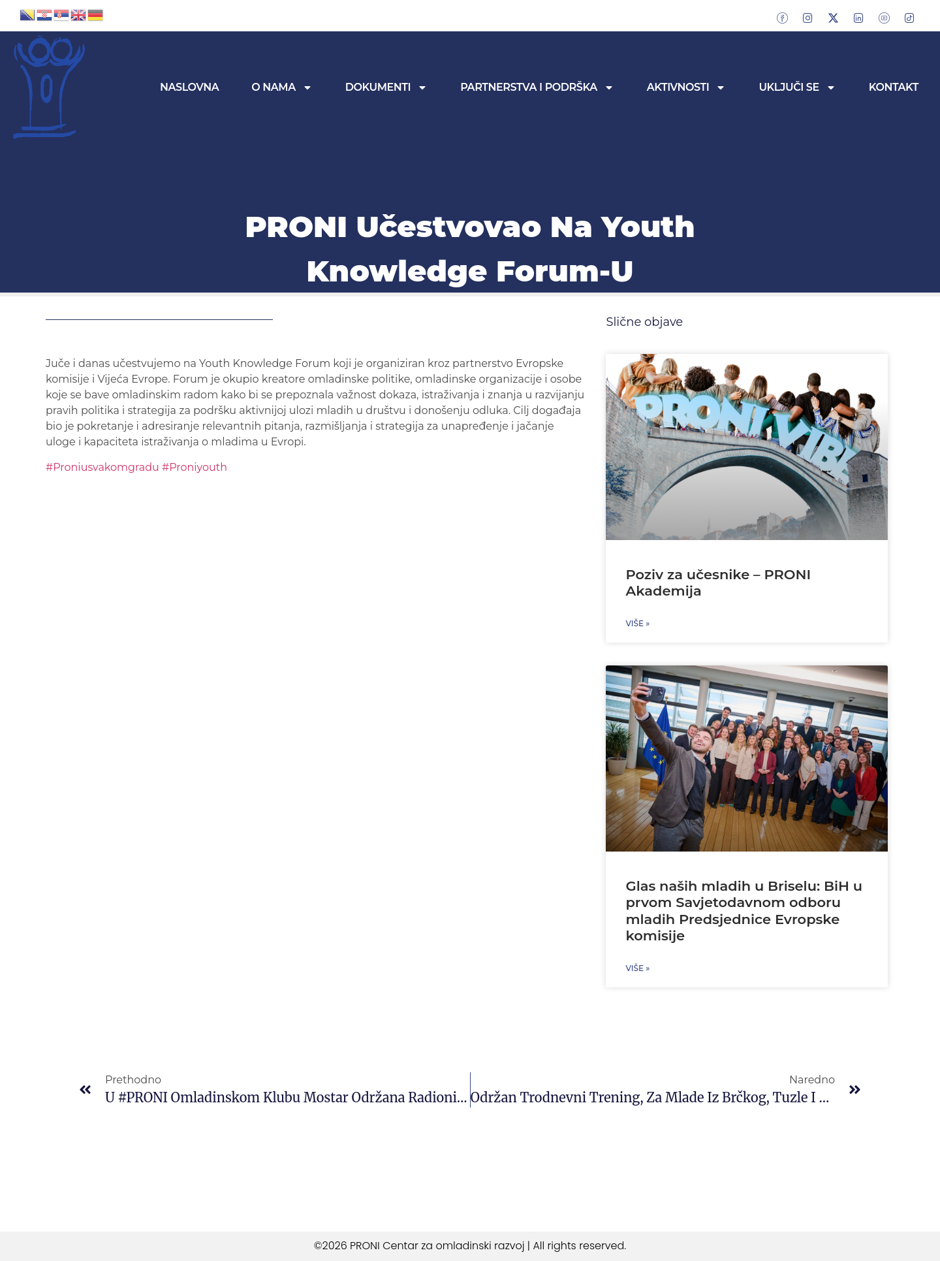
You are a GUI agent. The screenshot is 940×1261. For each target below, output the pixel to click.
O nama (281, 87)
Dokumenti (386, 87)
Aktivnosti (687, 87)
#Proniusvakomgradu (102, 467)
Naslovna (189, 87)
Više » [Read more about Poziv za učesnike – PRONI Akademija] (637, 623)
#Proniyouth (193, 467)
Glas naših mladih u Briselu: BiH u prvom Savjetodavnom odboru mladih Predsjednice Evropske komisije (743, 911)
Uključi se (797, 87)
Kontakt (893, 87)
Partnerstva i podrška (537, 87)
